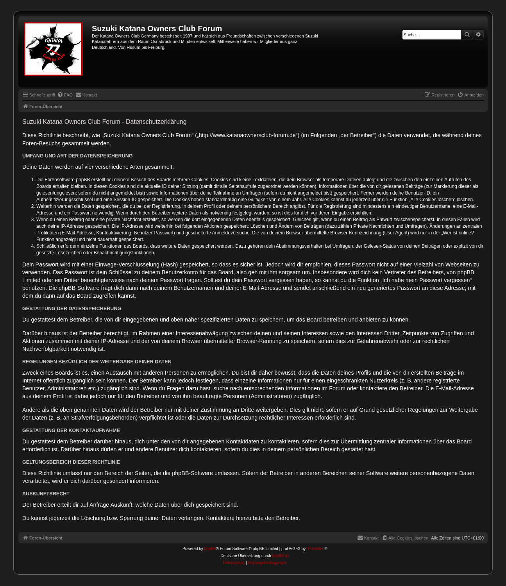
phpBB (210, 549)
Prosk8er (316, 549)
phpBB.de (281, 556)
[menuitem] (65, 95)
